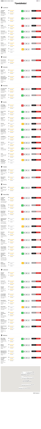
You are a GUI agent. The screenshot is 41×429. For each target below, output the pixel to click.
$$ (24, 11)
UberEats (33, 10)
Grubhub (38, 10)
